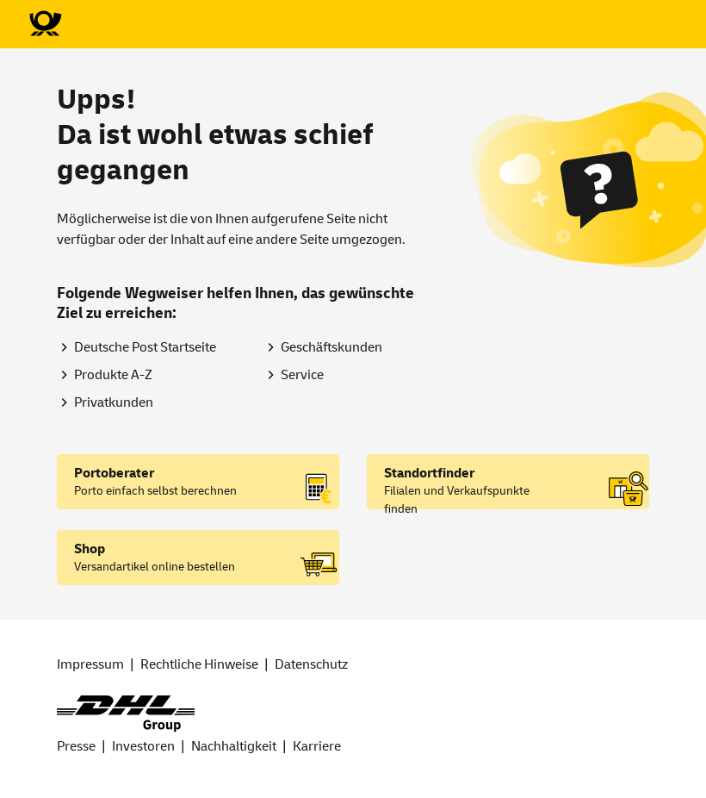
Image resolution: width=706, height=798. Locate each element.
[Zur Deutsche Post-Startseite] (45, 24)
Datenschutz (311, 664)
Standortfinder (429, 473)
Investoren (143, 746)
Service (302, 374)
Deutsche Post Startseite (145, 347)
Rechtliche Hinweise (199, 664)
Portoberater (114, 473)
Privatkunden (113, 402)
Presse (76, 746)
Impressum (90, 664)
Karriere (317, 746)
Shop (89, 549)
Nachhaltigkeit (233, 746)
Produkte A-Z (113, 374)
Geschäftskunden (331, 347)
